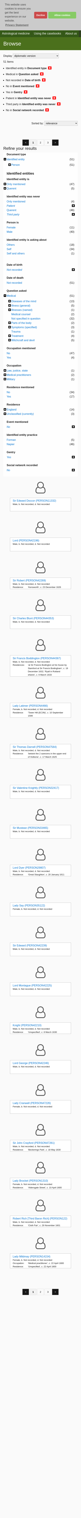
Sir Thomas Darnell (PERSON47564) (35, 747)
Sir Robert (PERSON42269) (29, 580)
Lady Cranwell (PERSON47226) (32, 1103)
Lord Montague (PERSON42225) (32, 985)
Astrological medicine (16, 33)
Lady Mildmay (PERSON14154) (31, 1256)
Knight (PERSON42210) (27, 1025)
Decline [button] (40, 15)
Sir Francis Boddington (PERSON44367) (37, 658)
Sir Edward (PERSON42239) (30, 945)
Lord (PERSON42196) (26, 540)
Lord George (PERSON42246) (31, 1063)
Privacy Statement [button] (16, 25)
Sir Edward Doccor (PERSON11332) (34, 500)
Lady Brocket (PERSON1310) (30, 1180)
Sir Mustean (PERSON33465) (30, 827)
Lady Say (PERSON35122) (29, 905)
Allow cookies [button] (62, 15)
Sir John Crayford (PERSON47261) (34, 1142)
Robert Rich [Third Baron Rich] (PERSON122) (40, 1218)
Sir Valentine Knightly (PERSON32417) (36, 787)
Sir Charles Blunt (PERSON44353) (33, 618)
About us (71, 33)
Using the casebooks (47, 33)
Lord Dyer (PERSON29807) (29, 867)
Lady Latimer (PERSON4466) (30, 705)
